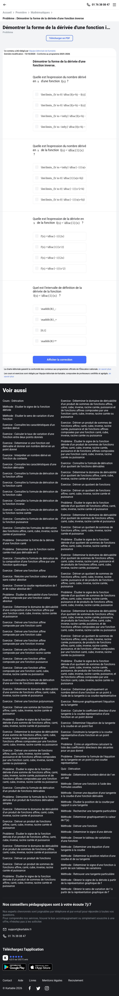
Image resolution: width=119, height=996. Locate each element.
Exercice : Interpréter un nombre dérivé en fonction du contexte (27, 457)
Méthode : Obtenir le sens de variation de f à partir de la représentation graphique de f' (87, 890)
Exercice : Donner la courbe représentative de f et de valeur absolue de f (30, 587)
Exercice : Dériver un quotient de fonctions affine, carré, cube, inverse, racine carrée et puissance (85, 493)
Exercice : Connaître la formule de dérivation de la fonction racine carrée (30, 511)
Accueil (7, 12)
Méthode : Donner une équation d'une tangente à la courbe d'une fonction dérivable (88, 794)
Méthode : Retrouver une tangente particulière (87, 874)
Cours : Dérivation (13, 400)
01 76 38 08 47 (101, 4)
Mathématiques (40, 12)
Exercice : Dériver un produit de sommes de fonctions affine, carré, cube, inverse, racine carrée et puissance (28, 867)
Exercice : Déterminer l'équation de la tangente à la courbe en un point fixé (88, 724)
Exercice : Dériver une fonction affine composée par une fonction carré (24, 624)
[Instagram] (46, 988)
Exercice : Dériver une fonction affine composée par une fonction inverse (24, 642)
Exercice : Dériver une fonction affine (24, 570)
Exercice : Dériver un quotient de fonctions (85, 484)
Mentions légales (52, 980)
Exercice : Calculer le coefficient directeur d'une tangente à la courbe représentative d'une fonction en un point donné (88, 714)
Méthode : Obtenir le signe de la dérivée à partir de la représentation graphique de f (88, 881)
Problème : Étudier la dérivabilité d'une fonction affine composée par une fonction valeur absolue (30, 598)
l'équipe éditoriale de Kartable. (42, 51)
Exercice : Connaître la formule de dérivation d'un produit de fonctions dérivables (28, 789)
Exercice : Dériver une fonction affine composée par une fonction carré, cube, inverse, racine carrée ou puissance (26, 671)
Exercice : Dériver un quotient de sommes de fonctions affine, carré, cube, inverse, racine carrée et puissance (87, 530)
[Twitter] (38, 988)
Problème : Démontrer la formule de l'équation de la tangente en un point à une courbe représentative (88, 760)
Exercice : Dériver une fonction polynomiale (28, 701)
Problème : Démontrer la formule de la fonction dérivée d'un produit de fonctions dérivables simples (30, 800)
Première (21, 12)
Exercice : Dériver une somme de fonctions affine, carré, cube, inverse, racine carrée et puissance (28, 710)
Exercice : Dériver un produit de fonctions (27, 858)
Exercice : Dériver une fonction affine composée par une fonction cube (24, 633)
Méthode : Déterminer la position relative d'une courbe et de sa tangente (88, 857)
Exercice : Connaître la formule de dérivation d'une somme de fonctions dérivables (28, 681)
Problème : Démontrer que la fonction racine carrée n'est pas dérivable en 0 (29, 551)
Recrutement (75, 980)
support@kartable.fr (19, 929)
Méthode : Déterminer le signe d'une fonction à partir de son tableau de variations (88, 866)
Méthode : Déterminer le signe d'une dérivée (86, 831)
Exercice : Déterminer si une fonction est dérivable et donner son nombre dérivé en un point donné (29, 446)
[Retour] (6, 4)
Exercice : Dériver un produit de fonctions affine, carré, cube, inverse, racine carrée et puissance (27, 824)
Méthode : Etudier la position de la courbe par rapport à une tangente (87, 803)
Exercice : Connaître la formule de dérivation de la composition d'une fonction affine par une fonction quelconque (30, 561)
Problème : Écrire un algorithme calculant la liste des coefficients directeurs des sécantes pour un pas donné (87, 747)
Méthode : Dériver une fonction (79, 826)
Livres (32, 980)
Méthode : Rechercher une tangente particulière (88, 811)
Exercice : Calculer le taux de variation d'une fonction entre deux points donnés (28, 435)
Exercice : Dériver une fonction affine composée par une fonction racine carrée (27, 651)
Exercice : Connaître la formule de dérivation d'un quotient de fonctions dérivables (87, 465)
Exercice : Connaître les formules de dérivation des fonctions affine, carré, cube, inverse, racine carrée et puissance (30, 531)
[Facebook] (29, 988)
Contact (7, 980)
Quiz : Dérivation (70, 768)
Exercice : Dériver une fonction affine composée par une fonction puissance (25, 660)
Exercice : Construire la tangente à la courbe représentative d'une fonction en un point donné (86, 735)
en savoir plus (105, 369)
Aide (20, 980)
